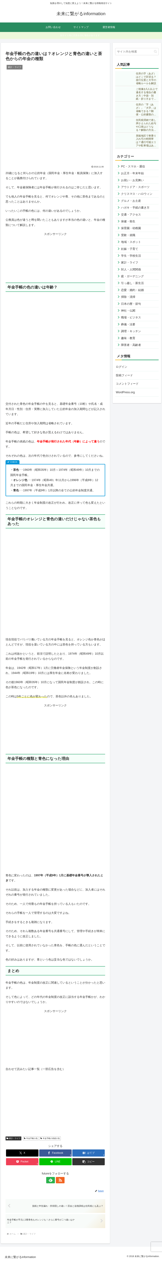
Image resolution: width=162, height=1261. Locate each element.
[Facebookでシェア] (55, 1153)
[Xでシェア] (22, 1153)
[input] (137, 51)
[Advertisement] (55, 259)
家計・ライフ (13, 1138)
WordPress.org (125, 392)
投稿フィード (124, 375)
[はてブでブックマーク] (88, 1153)
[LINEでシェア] (55, 1161)
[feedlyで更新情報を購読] (52, 1180)
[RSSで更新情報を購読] (59, 1180)
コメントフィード (127, 383)
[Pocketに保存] (22, 1161)
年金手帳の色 (31, 1138)
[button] (88, 1161)
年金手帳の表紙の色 (50, 1138)
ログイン (121, 366)
